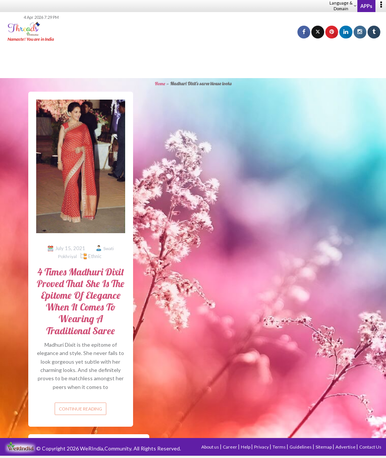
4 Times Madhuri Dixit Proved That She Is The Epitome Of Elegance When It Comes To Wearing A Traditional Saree (80, 301)
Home (160, 83)
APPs (366, 6)
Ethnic (94, 256)
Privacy (262, 447)
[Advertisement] (193, 60)
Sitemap (324, 447)
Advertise (345, 447)
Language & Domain (342, 5)
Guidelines (301, 447)
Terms (279, 447)
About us (210, 447)
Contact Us (370, 447)
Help (246, 447)
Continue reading (80, 409)
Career (230, 447)
